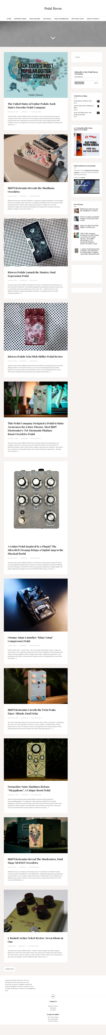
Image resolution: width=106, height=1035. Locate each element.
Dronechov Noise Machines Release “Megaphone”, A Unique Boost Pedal (35, 795)
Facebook (53, 1020)
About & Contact (93, 19)
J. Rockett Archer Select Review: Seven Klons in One (31, 950)
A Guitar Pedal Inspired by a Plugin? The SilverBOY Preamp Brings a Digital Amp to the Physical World (35, 557)
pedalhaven (26, 112)
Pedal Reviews (34, 19)
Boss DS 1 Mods (53, 1031)
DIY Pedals (47, 19)
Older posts (9, 979)
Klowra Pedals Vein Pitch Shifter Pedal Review (32, 358)
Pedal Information (61, 19)
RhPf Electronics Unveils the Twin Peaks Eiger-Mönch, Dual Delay (33, 718)
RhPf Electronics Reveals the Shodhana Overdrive (29, 190)
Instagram (53, 1018)
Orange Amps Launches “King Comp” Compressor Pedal (30, 646)
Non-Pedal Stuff (78, 19)
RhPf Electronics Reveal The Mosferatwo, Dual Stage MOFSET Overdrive (33, 869)
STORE (9, 19)
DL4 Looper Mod (53, 1029)
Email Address (79, 77)
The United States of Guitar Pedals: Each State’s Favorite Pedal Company (35, 105)
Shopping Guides (20, 19)
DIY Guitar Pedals (53, 1027)
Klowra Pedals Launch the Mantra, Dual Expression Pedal (34, 274)
